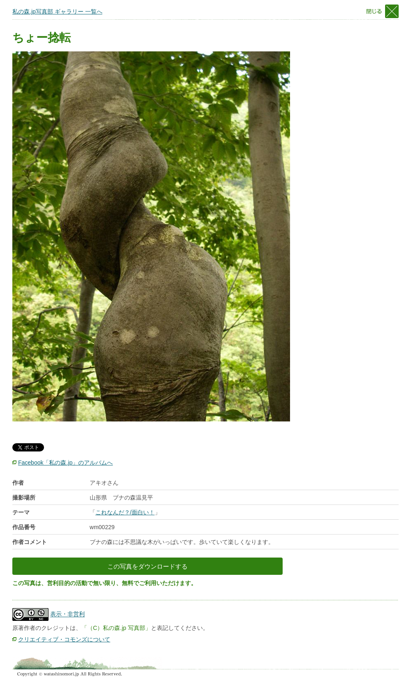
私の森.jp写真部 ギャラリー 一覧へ (57, 11)
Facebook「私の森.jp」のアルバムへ (65, 462)
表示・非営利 (67, 614)
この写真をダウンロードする (147, 566)
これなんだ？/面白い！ (125, 512)
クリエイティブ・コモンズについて (64, 639)
